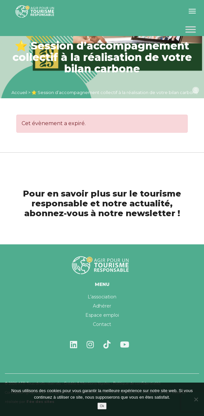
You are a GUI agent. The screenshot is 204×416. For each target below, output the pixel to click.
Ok (102, 406)
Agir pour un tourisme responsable (36, 11)
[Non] (196, 399)
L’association (102, 297)
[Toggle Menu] (190, 29)
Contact (102, 324)
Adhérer (102, 306)
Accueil (19, 92)
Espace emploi (102, 315)
